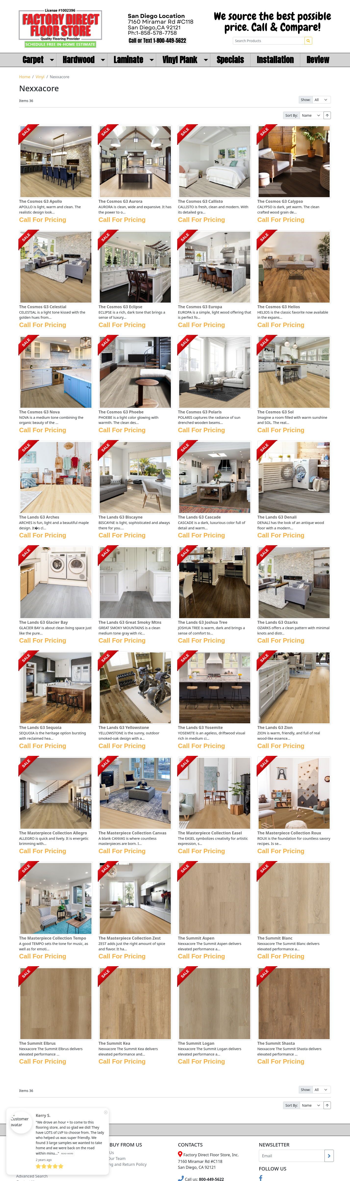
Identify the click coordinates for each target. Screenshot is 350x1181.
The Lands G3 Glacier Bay (43, 622)
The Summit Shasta (276, 1043)
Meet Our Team (111, 1158)
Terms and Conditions (36, 1158)
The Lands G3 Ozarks (277, 622)
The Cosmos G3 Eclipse (120, 306)
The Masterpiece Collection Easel (210, 833)
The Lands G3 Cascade (199, 517)
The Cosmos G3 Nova (39, 412)
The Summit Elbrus (37, 1043)
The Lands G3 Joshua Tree (202, 622)
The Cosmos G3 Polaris (200, 412)
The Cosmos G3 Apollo (40, 201)
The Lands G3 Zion (275, 727)
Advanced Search (32, 1176)
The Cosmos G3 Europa (200, 306)
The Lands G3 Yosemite (200, 727)
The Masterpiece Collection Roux (289, 833)
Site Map (24, 1164)
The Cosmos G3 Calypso (280, 201)
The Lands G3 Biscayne (121, 517)
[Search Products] (269, 41)
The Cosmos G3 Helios (278, 306)
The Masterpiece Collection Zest (130, 938)
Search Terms (28, 1170)
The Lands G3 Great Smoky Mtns (130, 622)
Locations (25, 1152)
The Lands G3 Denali (277, 517)
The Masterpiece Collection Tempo (52, 938)
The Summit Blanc (274, 938)
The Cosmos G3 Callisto (200, 201)
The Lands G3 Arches (39, 517)
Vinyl (40, 76)
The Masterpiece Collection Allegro (53, 833)
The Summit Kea (114, 1043)
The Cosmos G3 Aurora (120, 201)
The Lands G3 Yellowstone (124, 727)
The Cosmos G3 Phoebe (121, 412)
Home (24, 76)
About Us (105, 1152)
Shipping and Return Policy (122, 1164)
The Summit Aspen (196, 938)
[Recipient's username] (292, 1156)
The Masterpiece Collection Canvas (132, 833)
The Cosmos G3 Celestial (42, 306)
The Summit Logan (196, 1043)
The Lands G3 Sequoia (40, 727)
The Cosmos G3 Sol (275, 412)
